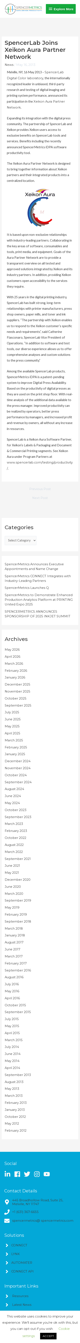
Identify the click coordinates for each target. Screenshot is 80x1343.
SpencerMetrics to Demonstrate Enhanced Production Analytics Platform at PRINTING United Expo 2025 (39, 599)
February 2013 (16, 1103)
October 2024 (16, 775)
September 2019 (18, 900)
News (9, 65)
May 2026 (12, 650)
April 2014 (12, 1068)
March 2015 (14, 1040)
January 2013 (15, 1110)
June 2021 (12, 866)
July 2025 (12, 712)
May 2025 (12, 726)
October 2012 (15, 1117)
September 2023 (18, 817)
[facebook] (18, 1174)
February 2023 (16, 831)
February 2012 (15, 1130)
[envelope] (38, 1220)
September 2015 (18, 1012)
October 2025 (15, 698)
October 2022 (15, 838)
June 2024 (13, 796)
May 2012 (12, 1123)
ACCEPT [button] (48, 1336)
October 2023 (15, 810)
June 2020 (13, 887)
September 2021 (18, 859)
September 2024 (18, 782)
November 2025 (17, 691)
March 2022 (14, 852)
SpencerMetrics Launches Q (27, 588)
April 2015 (12, 1033)
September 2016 (18, 970)
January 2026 (15, 677)
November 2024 (18, 768)
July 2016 (12, 984)
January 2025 (15, 754)
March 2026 (14, 664)
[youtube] (48, 1174)
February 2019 (16, 914)
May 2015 (12, 1026)
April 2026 (12, 657)
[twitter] (28, 1174)
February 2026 (16, 671)
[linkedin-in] (8, 1174)
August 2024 (14, 789)
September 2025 (18, 705)
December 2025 (17, 684)
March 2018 (14, 928)
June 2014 (12, 1054)
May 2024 (12, 803)
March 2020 (14, 894)
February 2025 (16, 747)
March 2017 (14, 956)
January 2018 (15, 935)
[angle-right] (15, 1245)
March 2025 (14, 740)
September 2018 (18, 921)
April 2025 (12, 733)
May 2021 (12, 873)
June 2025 (13, 719)
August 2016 (14, 977)
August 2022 (14, 845)
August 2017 (14, 942)
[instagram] (38, 1174)
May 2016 (12, 991)
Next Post (40, 498)
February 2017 (16, 963)
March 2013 (14, 1096)
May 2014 (12, 1061)
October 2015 (15, 1005)
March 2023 (14, 824)
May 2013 (12, 1089)
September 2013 (18, 1075)
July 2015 (12, 1019)
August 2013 (14, 1082)
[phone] (21, 1212)
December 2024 (18, 761)
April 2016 (12, 998)
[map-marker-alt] (40, 1202)
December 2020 (18, 880)
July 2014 (12, 1047)
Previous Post (40, 489)
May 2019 (12, 907)
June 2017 (12, 949)
